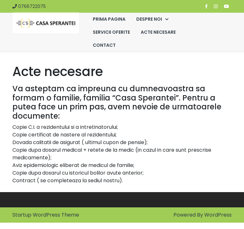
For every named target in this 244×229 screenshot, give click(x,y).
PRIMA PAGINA (109, 19)
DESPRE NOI (149, 19)
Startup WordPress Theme (45, 215)
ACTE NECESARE (158, 32)
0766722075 (29, 6)
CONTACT (104, 45)
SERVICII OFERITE (111, 32)
